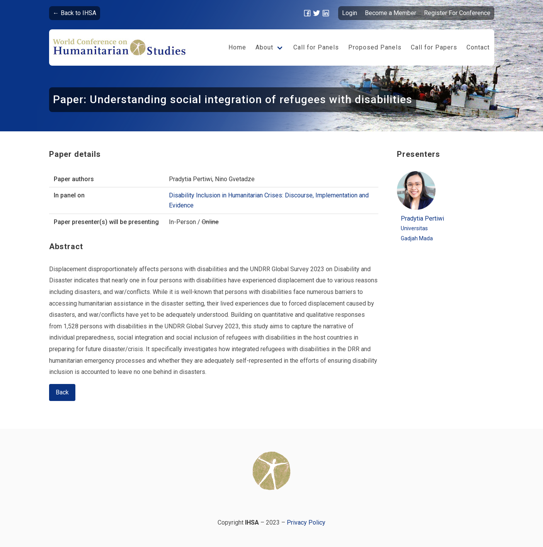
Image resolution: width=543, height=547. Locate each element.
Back (62, 392)
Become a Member (390, 13)
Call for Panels (316, 47)
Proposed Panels (375, 47)
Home (237, 47)
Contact (478, 47)
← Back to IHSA (74, 13)
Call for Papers (434, 47)
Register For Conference (457, 13)
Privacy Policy (306, 522)
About (264, 47)
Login (349, 13)
